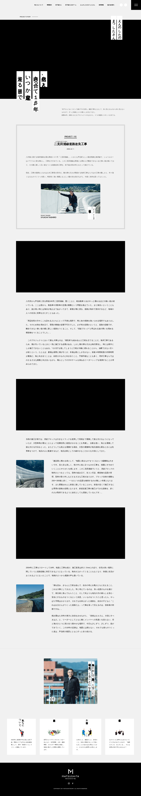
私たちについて (38, 5)
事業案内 (49, 5)
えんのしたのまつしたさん (87, 5)
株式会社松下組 (11, 14)
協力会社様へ (111, 5)
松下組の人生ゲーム (70, 5)
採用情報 (101, 5)
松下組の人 (58, 5)
